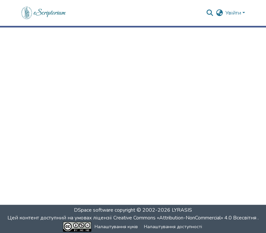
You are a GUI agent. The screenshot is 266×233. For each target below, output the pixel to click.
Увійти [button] (233, 12)
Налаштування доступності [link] (173, 227)
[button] (44, 12)
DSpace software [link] (93, 210)
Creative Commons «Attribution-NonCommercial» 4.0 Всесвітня (185, 217)
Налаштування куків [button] (116, 227)
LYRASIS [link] (182, 210)
